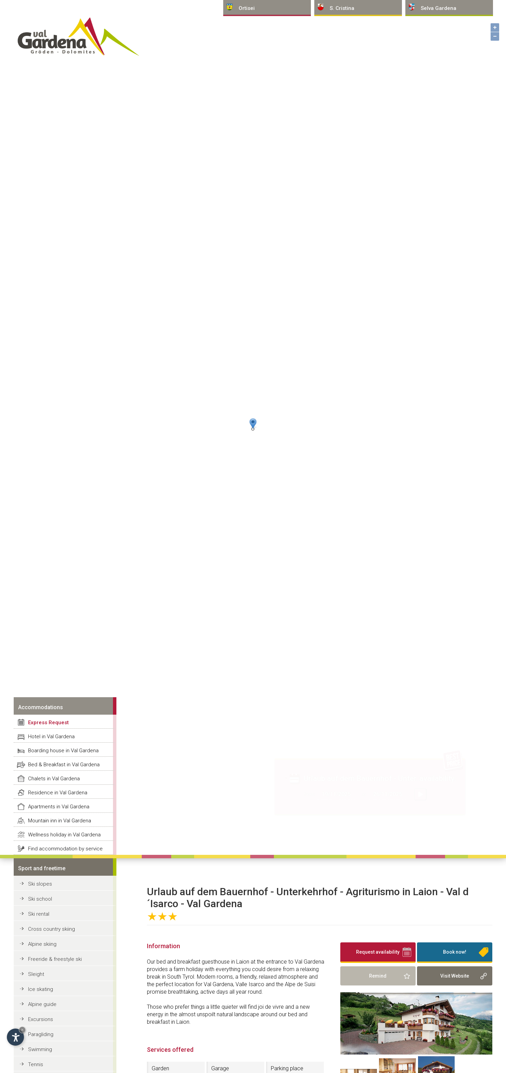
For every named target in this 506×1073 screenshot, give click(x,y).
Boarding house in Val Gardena (63, 750)
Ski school (40, 899)
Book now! (454, 952)
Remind (378, 976)
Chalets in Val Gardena (54, 779)
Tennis (35, 1064)
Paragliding (40, 1034)
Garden (160, 1068)
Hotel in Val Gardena (51, 736)
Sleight (36, 974)
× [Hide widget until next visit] (22, 1029)
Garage (220, 1068)
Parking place (287, 1068)
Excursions (40, 1019)
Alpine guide (42, 1004)
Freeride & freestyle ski (55, 959)
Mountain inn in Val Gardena (59, 821)
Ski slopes (40, 884)
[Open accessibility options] (15, 1037)
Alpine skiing (42, 944)
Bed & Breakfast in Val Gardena (64, 764)
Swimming (40, 1049)
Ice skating (40, 989)
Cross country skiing (51, 929)
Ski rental (38, 914)
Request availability (378, 952)
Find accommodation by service (65, 849)
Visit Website (454, 976)
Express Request (48, 722)
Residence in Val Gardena (57, 793)
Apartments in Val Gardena (58, 807)
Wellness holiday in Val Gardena (64, 835)
